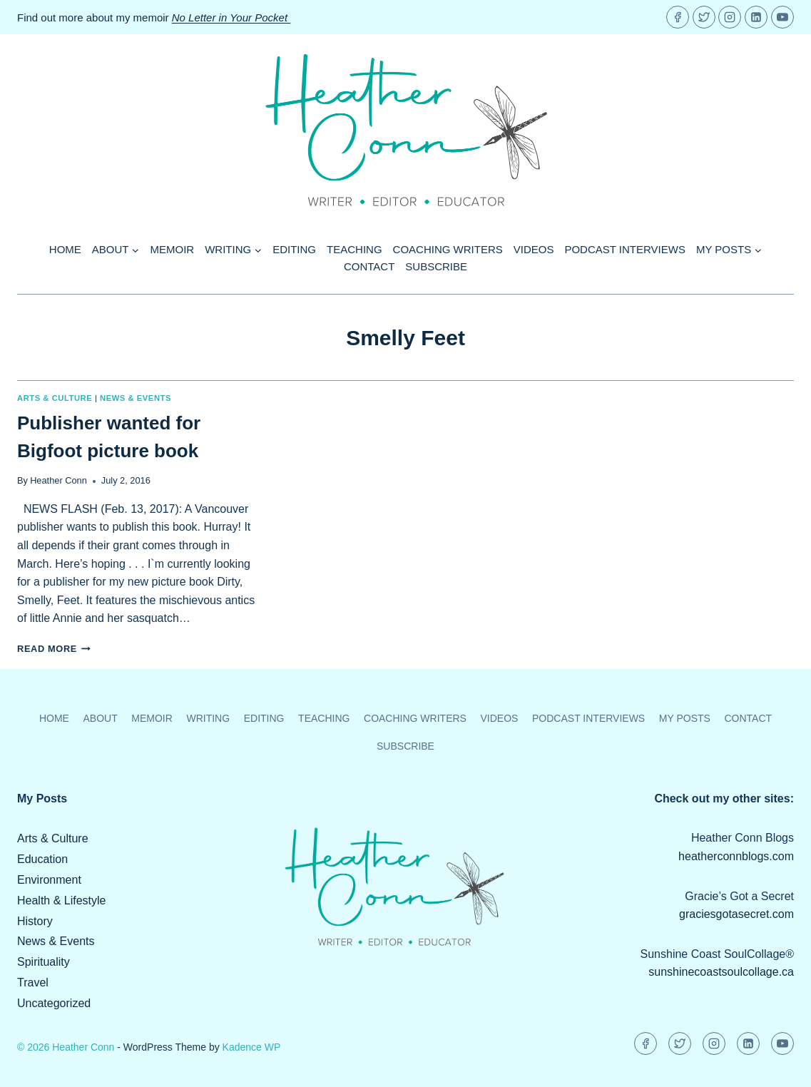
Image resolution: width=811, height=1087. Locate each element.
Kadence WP (252, 1047)
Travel (33, 982)
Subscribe (436, 266)
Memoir (173, 249)
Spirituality (43, 962)
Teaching (354, 249)
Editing (294, 249)
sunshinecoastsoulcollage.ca (721, 972)
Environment (49, 880)
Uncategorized (54, 1003)
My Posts (684, 718)
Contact (369, 266)
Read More (54, 648)
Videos (534, 249)
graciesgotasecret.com (736, 914)
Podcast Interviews (624, 249)
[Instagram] (729, 17)
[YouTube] (782, 17)
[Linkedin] (756, 17)
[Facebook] (677, 17)
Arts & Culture (54, 398)
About (100, 718)
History (35, 921)
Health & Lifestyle (61, 900)
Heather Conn (58, 480)
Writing (208, 718)
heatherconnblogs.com (736, 856)
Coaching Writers (448, 249)
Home (65, 249)
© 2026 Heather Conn (65, 1047)
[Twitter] (704, 17)
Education (42, 859)
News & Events (135, 398)
